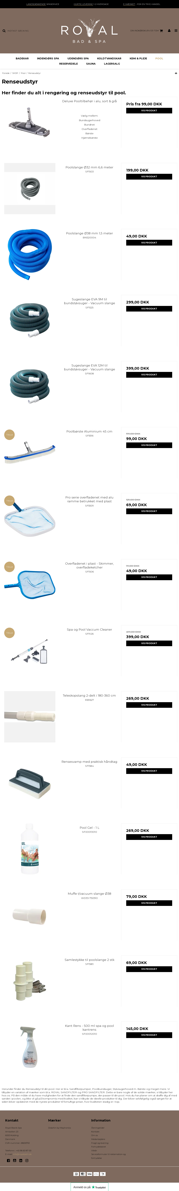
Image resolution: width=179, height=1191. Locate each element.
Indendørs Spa (48, 58)
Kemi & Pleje (138, 58)
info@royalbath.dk (22, 1154)
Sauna (91, 63)
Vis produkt (149, 110)
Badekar (22, 58)
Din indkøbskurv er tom (147, 30)
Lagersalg (112, 63)
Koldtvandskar (109, 58)
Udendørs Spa (78, 58)
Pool (159, 58)
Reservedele (68, 63)
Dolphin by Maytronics (59, 1127)
